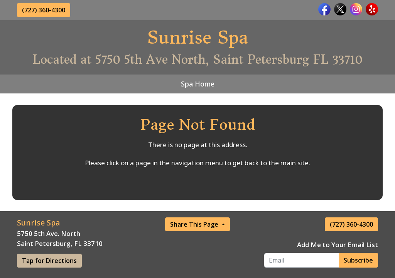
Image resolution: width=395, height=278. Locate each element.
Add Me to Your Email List (337, 244)
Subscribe (358, 260)
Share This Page (195, 224)
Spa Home (197, 83)
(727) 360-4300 (43, 10)
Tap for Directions (49, 260)
